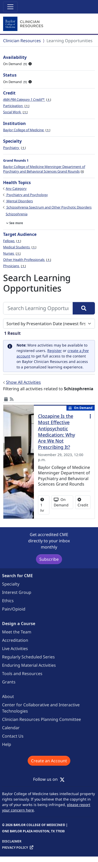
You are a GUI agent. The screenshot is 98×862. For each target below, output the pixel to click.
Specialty (10, 584)
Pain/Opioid (13, 609)
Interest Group (16, 592)
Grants (9, 682)
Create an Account (49, 761)
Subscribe (49, 559)
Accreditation (15, 640)
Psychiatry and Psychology (27, 194)
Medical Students (19, 247)
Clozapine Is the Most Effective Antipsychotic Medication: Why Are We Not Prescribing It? (56, 431)
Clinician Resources (22, 40)
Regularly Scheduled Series (28, 657)
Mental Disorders (19, 201)
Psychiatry (14, 147)
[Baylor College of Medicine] (23, 24)
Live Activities (15, 648)
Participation (16, 105)
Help (6, 744)
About (8, 696)
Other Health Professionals (27, 259)
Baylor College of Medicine (26, 130)
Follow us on (49, 779)
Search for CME (17, 575)
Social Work (15, 112)
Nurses (11, 253)
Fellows (12, 240)
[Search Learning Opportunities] (38, 308)
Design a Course (18, 623)
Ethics (8, 600)
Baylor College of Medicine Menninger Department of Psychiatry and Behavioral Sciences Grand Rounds (44, 169)
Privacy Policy (15, 847)
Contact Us (13, 736)
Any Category (16, 188)
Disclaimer (11, 841)
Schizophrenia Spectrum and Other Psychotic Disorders (49, 207)
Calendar (11, 728)
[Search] (84, 308)
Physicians (14, 265)
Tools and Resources (22, 673)
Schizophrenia (16, 214)
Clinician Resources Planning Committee (41, 719)
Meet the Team (16, 632)
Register (54, 350)
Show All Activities (23, 382)
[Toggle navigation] (10, 7)
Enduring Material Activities (29, 665)
